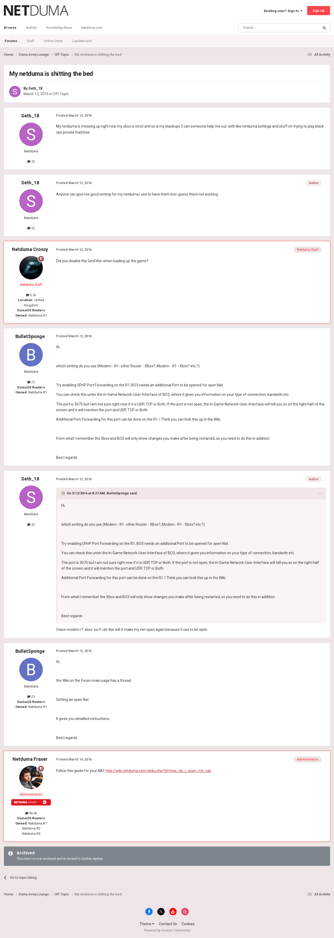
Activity (31, 28)
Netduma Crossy (30, 249)
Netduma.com (92, 28)
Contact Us (168, 924)
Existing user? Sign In (283, 11)
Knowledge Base (59, 28)
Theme (146, 924)
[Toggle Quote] (63, 493)
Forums (11, 41)
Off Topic (61, 94)
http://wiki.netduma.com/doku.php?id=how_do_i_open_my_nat (158, 771)
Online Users (53, 41)
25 (31, 382)
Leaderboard (82, 41)
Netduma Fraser (30, 759)
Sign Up (319, 11)
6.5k (31, 295)
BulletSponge (30, 336)
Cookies (188, 924)
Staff (30, 41)
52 (31, 161)
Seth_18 (35, 88)
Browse (10, 30)
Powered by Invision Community (167, 930)
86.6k (31, 813)
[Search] (266, 28)
